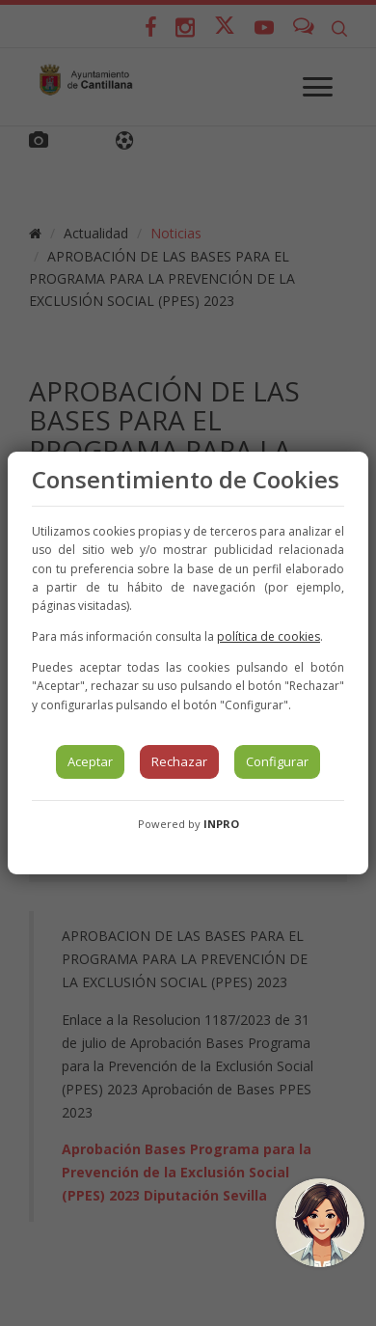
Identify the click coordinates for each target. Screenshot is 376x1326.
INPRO (221, 823)
